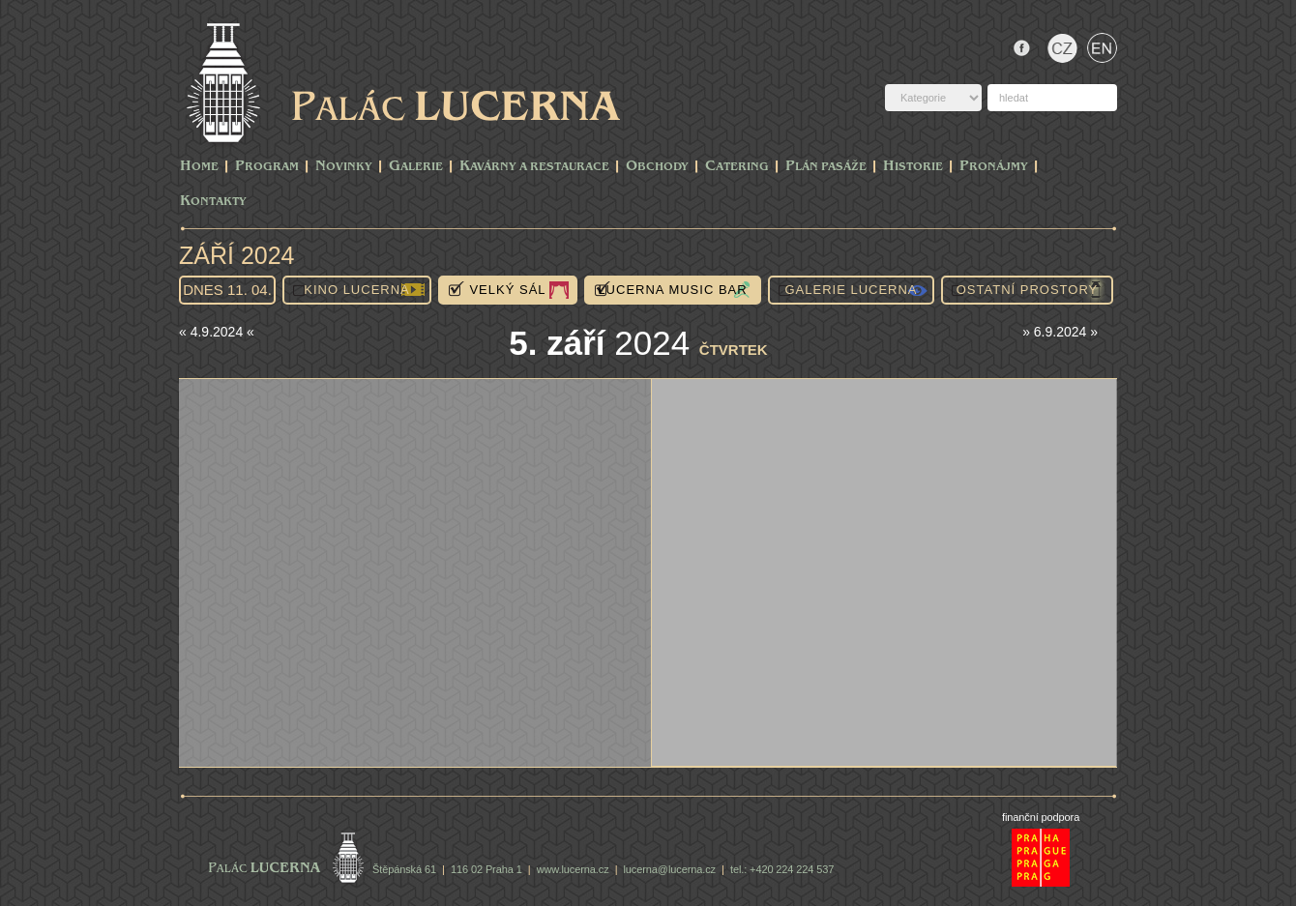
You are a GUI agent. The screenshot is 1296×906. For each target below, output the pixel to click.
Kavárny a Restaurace (534, 167)
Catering (737, 167)
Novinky (343, 167)
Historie (913, 167)
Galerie (416, 167)
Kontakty (213, 201)
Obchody (657, 167)
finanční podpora (1040, 817)
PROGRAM (267, 167)
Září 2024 (237, 255)
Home (199, 167)
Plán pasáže (826, 167)
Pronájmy (993, 167)
